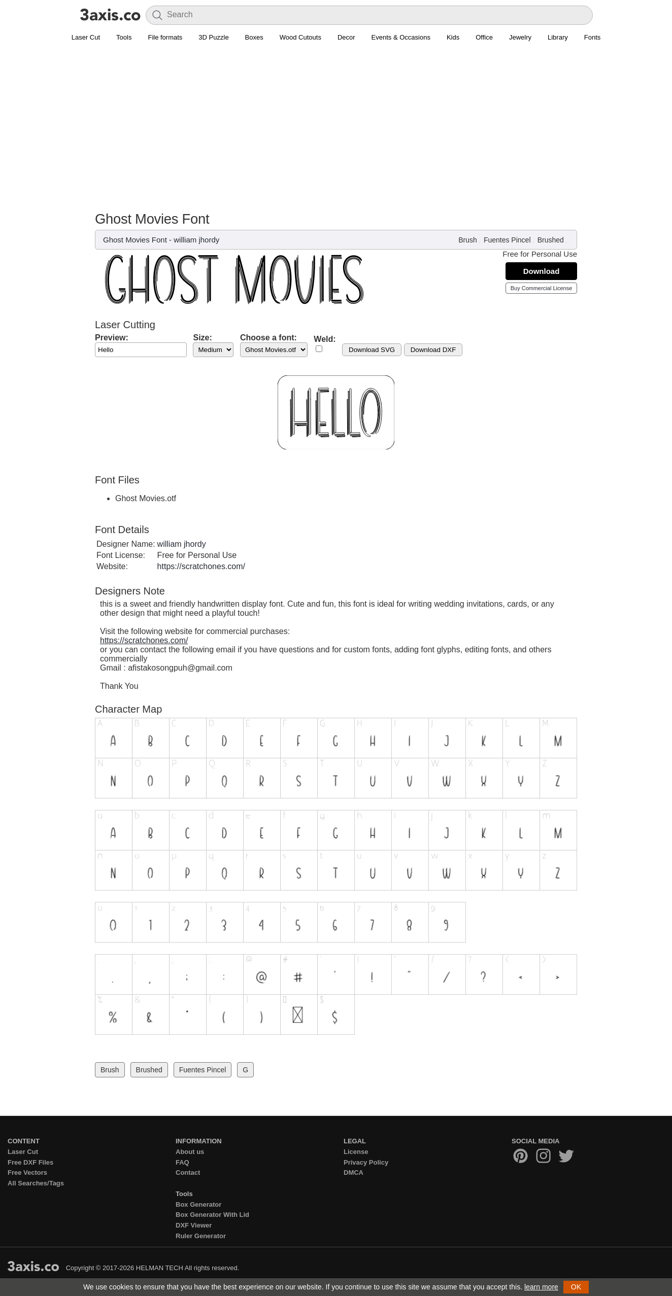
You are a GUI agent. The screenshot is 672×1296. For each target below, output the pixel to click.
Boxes (254, 37)
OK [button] (576, 1287)
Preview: (111, 337)
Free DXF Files (30, 1162)
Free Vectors (27, 1172)
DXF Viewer (194, 1225)
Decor (346, 37)
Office (484, 37)
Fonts (592, 37)
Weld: (324, 339)
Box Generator (198, 1204)
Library (558, 37)
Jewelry (520, 37)
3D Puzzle (213, 37)
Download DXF (433, 350)
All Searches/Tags (36, 1183)
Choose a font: (268, 337)
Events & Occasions (401, 37)
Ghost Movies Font (135, 239)
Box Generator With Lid (212, 1214)
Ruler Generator (201, 1236)
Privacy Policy (366, 1162)
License (356, 1151)
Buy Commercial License (542, 288)
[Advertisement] (336, 122)
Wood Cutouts (300, 37)
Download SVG (372, 350)
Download (541, 271)
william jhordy (196, 239)
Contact (188, 1172)
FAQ (182, 1162)
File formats (165, 37)
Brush (467, 240)
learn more (541, 1287)
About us (190, 1151)
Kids (453, 37)
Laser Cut (86, 37)
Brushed (550, 240)
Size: (202, 337)
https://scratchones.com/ (201, 566)
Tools (123, 37)
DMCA (353, 1172)
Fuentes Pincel (507, 240)
